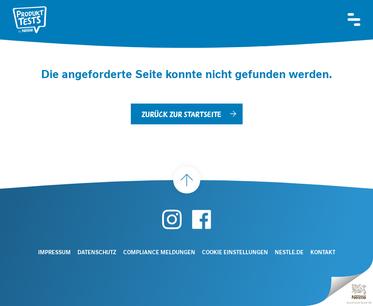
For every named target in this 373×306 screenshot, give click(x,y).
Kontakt (322, 252)
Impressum (54, 252)
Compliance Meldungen (159, 252)
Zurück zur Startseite (181, 114)
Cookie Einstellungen (235, 252)
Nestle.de (289, 252)
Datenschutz (96, 252)
